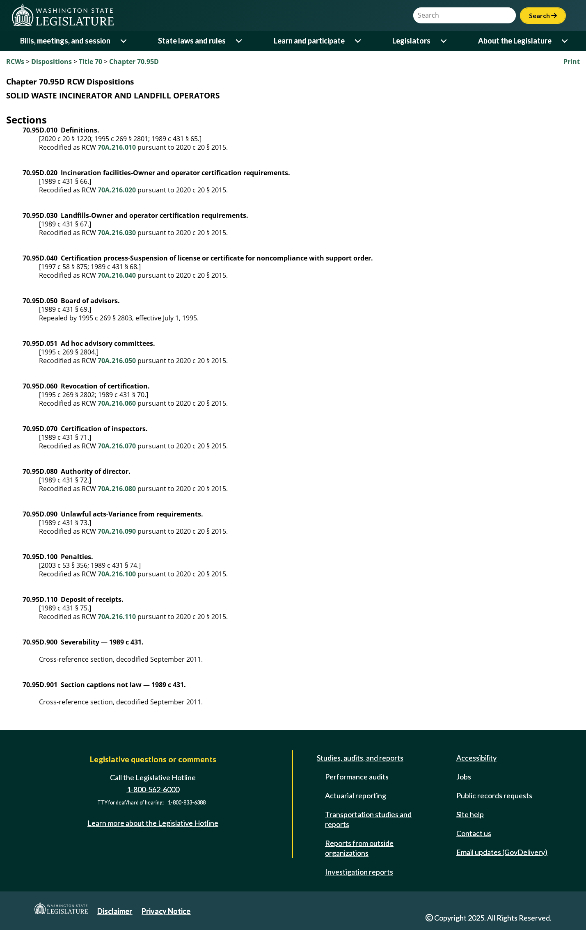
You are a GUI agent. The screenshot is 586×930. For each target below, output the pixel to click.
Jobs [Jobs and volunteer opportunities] (463, 776)
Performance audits (357, 776)
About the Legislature (515, 40)
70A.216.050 (117, 360)
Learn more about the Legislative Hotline (152, 822)
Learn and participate (309, 40)
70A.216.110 (117, 616)
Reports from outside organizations (359, 848)
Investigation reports (359, 871)
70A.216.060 (117, 403)
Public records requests (494, 795)
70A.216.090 (117, 531)
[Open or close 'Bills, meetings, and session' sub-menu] (124, 41)
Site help (470, 814)
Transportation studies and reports (368, 819)
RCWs (15, 61)
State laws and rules (192, 40)
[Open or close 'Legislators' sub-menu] (444, 41)
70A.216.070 (117, 445)
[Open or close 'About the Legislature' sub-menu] (565, 41)
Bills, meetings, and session (65, 40)
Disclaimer (114, 911)
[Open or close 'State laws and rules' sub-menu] (239, 41)
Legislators (411, 40)
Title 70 (90, 61)
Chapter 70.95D (134, 61)
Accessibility (476, 757)
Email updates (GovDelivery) (501, 852)
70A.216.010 (117, 147)
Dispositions (51, 61)
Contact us (473, 833)
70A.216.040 (117, 275)
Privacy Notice (166, 911)
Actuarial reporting (355, 795)
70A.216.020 (117, 189)
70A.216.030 (117, 232)
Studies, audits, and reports (360, 757)
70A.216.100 (117, 573)
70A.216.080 (117, 488)
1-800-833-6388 (187, 803)
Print (571, 61)
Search (543, 15)
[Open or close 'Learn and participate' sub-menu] (358, 41)
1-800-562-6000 (153, 789)
